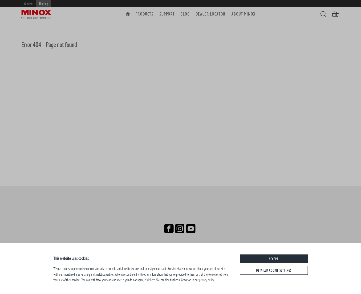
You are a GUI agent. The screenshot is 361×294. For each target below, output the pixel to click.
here (152, 280)
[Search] (323, 14)
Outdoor (28, 3)
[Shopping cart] (335, 14)
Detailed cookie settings (274, 270)
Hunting (43, 3)
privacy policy (206, 280)
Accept (274, 259)
